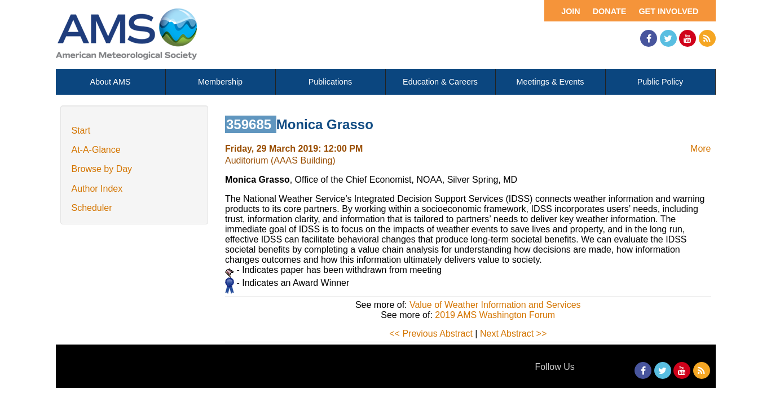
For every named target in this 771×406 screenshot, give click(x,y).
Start (81, 130)
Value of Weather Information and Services (495, 305)
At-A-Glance (96, 150)
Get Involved (668, 11)
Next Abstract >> (513, 333)
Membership (220, 81)
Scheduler (92, 208)
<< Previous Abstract (431, 333)
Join (570, 11)
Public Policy (660, 81)
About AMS (110, 81)
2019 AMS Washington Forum (495, 315)
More (700, 148)
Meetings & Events (550, 81)
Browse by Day (102, 169)
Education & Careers (440, 81)
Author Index (97, 188)
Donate (610, 11)
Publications (331, 81)
